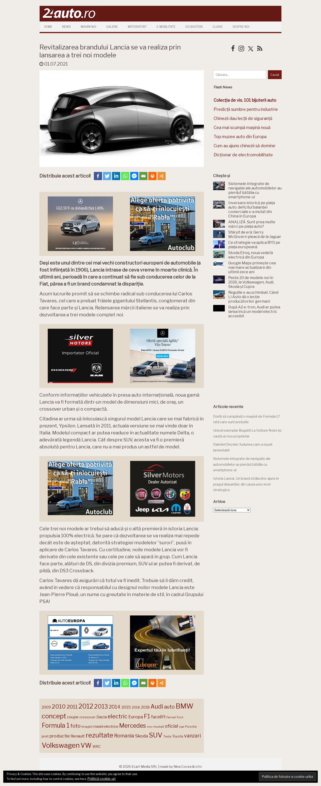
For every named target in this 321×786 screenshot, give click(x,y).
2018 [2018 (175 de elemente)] (145, 707)
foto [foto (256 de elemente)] (75, 726)
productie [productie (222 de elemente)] (60, 736)
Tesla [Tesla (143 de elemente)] (167, 736)
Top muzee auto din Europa (240, 136)
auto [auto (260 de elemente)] (169, 707)
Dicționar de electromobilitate (243, 154)
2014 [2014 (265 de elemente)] (114, 707)
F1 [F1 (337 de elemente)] (147, 716)
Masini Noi (88, 26)
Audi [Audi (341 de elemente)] (156, 706)
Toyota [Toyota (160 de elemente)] (177, 736)
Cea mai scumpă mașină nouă (242, 127)
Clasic (218, 26)
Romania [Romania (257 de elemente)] (124, 736)
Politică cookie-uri (101, 779)
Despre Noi (241, 26)
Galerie (112, 26)
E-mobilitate (166, 26)
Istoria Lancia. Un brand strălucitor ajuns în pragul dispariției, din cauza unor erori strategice (246, 484)
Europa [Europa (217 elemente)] (135, 717)
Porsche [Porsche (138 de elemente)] (191, 726)
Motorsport (137, 26)
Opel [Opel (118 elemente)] (181, 726)
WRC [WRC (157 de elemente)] (96, 746)
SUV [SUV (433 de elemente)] (155, 735)
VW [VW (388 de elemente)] (86, 745)
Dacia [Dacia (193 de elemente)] (101, 716)
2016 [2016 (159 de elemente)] (136, 707)
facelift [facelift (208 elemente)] (158, 716)
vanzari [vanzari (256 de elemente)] (192, 736)
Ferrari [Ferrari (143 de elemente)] (171, 717)
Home (48, 26)
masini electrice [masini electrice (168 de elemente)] (105, 726)
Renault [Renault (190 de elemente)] (78, 736)
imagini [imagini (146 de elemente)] (87, 726)
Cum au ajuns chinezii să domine (244, 145)
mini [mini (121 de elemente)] (149, 726)
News (66, 26)
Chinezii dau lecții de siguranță (243, 118)
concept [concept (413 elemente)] (54, 716)
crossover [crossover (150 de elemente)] (87, 717)
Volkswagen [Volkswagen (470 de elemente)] (61, 745)
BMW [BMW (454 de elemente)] (184, 706)
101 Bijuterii (194, 26)
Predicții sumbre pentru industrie (246, 109)
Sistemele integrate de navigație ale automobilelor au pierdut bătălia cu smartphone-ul (241, 464)
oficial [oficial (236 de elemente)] (171, 726)
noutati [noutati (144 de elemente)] (158, 726)
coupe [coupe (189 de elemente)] (73, 717)
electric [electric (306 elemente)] (117, 716)
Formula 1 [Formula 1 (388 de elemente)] (55, 725)
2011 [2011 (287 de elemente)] (72, 706)
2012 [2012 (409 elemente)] (86, 706)
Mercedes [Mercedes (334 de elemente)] (132, 725)
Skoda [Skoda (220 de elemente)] (141, 736)
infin (198, 767)
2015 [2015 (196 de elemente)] (126, 707)
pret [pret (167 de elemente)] (45, 736)
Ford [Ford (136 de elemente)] (180, 717)
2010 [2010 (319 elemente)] (59, 706)
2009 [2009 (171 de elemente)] (46, 707)
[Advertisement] (248, 361)
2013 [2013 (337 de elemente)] (101, 706)
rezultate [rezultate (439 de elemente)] (99, 735)
